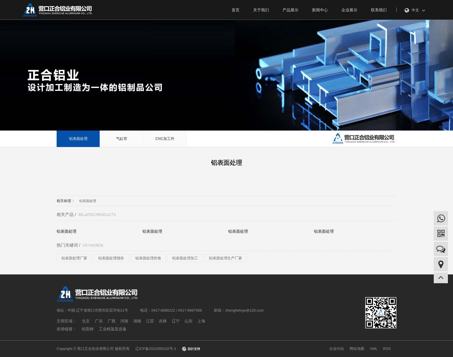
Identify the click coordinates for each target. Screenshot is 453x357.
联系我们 (379, 10)
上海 (201, 321)
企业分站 (336, 348)
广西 (112, 321)
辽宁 (176, 321)
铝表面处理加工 (185, 258)
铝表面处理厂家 (74, 258)
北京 (86, 321)
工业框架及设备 (113, 329)
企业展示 (349, 10)
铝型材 (88, 329)
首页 (236, 10)
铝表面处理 (78, 138)
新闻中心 (320, 10)
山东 (189, 321)
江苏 (150, 321)
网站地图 (357, 348)
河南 (124, 321)
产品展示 (290, 10)
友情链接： (66, 329)
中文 (415, 10)
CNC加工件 (164, 138)
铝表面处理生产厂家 (225, 258)
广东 (99, 321)
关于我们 (261, 10)
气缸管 (121, 138)
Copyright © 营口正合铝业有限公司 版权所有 (93, 348)
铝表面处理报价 (111, 258)
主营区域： (66, 321)
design (190, 348)
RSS (387, 348)
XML (374, 348)
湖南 (137, 321)
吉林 (163, 321)
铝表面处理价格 (148, 258)
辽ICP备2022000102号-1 (155, 348)
